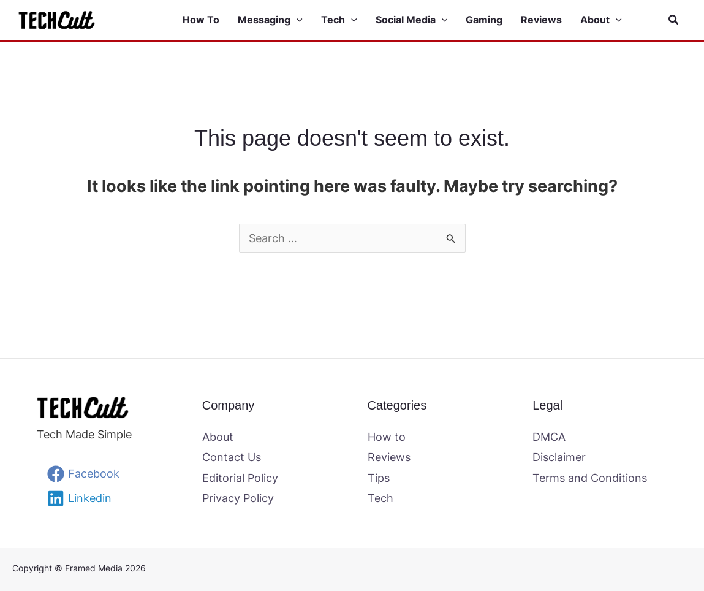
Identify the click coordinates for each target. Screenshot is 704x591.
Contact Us (231, 457)
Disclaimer (559, 457)
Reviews (389, 457)
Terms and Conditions (589, 477)
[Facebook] (83, 473)
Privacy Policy (238, 498)
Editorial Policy (240, 477)
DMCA (549, 436)
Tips (379, 477)
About (217, 436)
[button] (296, 20)
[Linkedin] (79, 498)
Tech (380, 498)
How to (387, 436)
